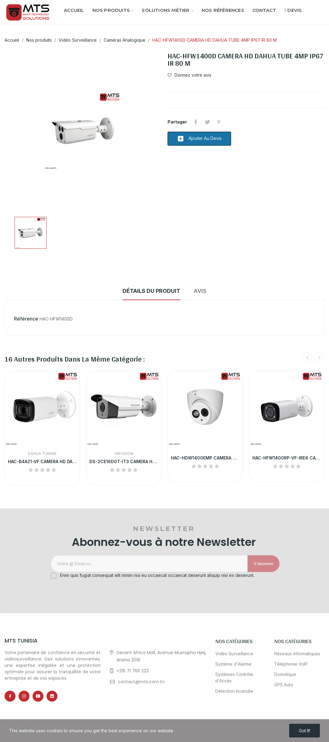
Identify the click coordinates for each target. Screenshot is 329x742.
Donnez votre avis (192, 75)
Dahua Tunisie (42, 454)
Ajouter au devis (199, 138)
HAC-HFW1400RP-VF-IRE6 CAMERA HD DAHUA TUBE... (286, 457)
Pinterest (219, 122)
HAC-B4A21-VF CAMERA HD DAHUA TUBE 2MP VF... (42, 461)
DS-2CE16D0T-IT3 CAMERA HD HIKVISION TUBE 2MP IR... (123, 461)
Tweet (207, 122)
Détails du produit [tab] (151, 291)
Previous (307, 357)
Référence (26, 319)
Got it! (304, 730)
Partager (196, 122)
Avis (200, 291)
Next (319, 357)
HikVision (124, 454)
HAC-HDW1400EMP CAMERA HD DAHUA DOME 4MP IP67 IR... (205, 457)
